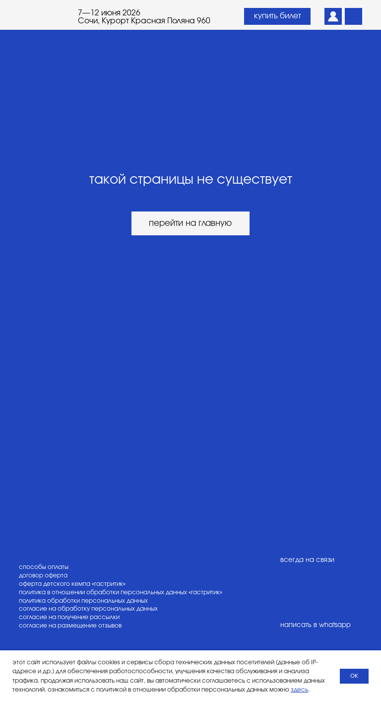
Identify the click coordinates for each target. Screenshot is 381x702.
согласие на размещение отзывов (70, 626)
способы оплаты (43, 567)
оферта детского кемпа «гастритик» (72, 584)
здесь (299, 690)
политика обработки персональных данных (83, 601)
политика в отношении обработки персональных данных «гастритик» (120, 592)
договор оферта (43, 575)
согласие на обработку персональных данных (88, 609)
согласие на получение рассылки (69, 617)
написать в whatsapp (315, 625)
